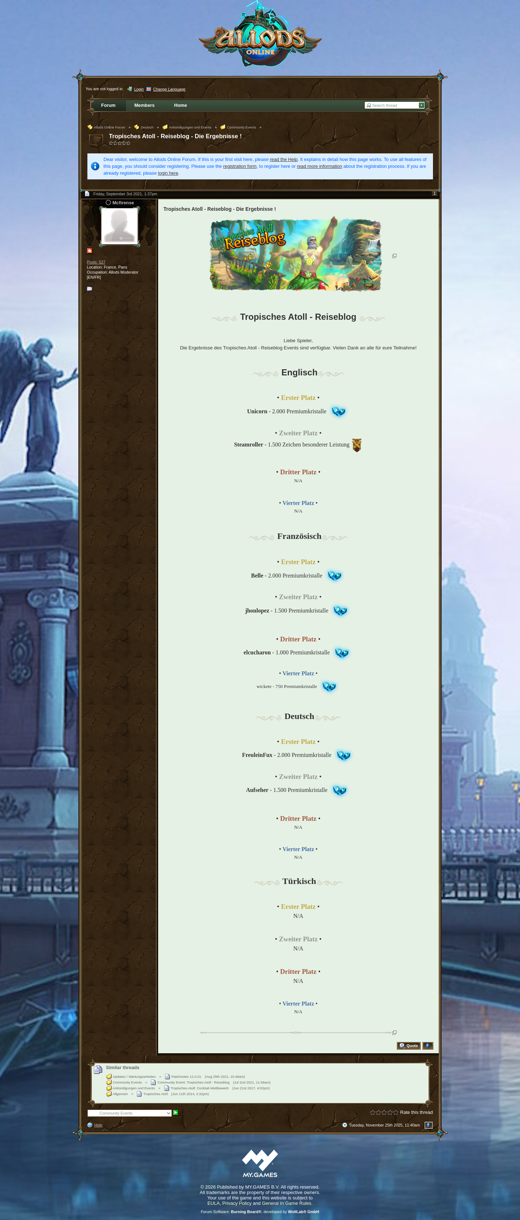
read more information (319, 166)
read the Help (284, 159)
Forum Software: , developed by (260, 1212)
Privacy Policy (237, 1203)
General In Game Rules (286, 1203)
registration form (239, 166)
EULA (213, 1203)
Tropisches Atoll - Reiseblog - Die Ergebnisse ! (175, 136)
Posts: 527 (96, 262)
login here (168, 173)
